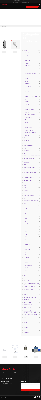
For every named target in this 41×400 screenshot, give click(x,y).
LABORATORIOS (27, 88)
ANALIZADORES (27, 55)
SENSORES (26, 122)
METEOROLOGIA (27, 91)
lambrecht (26, 241)
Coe (25, 213)
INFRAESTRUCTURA (27, 81)
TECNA (25, 320)
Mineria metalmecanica (27, 278)
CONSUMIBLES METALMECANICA (28, 160)
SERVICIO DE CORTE (28, 272)
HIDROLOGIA (26, 78)
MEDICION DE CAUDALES (28, 89)
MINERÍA (25, 275)
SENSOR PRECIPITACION (27, 307)
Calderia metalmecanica (27, 148)
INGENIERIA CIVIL (27, 83)
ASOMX (25, 142)
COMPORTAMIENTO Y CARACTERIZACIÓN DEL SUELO (31, 155)
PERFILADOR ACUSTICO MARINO (29, 109)
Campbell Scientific (27, 210)
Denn (25, 216)
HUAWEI (25, 188)
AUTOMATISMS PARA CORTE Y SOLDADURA (30, 145)
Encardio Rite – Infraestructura (29, 219)
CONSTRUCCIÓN (27, 63)
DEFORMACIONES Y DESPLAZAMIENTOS (29, 167)
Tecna (25, 252)
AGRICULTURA (27, 52)
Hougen (26, 231)
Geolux (26, 229)
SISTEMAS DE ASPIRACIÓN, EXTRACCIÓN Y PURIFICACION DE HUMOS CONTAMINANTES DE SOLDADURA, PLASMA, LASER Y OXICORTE (30, 311)
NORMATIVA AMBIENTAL (28, 102)
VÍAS (24, 330)
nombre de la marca (27, 244)
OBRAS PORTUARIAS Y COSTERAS (28, 289)
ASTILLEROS (26, 262)
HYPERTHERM (26, 190)
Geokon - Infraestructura (28, 228)
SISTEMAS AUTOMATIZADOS (29, 125)
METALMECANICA (26, 257)
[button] (39, 4)
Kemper (26, 237)
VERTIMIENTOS (27, 135)
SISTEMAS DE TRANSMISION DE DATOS (30, 132)
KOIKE (24, 198)
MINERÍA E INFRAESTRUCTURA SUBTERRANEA (30, 277)
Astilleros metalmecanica (27, 143)
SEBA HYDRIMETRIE (26, 305)
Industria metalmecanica (27, 193)
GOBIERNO (26, 75)
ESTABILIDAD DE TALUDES (27, 175)
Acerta (7, 397)
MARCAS (25, 205)
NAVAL (26, 99)
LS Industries (26, 242)
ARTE (25, 260)
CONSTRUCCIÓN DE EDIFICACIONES (29, 158)
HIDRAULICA (26, 76)
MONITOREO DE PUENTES (27, 280)
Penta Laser (26, 247)
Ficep (25, 224)
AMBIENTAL (25, 50)
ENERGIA (26, 68)
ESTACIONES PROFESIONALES (29, 71)
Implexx (26, 236)
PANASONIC (25, 292)
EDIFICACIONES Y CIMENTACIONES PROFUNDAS (30, 172)
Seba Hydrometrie (27, 249)
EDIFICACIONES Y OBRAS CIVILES (28, 174)
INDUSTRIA (26, 267)
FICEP (24, 182)
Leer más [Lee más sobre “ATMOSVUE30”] (15, 356)
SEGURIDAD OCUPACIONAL (28, 120)
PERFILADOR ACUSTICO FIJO (29, 107)
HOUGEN (25, 187)
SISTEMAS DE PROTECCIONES (29, 130)
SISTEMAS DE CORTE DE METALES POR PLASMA (30, 314)
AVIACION (26, 58)
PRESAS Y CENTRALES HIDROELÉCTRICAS (30, 297)
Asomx (26, 208)
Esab (25, 221)
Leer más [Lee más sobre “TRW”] (26, 356)
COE (24, 153)
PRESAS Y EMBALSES (26, 299)
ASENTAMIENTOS (26, 140)
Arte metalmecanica (26, 138)
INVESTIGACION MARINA (28, 86)
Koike (25, 239)
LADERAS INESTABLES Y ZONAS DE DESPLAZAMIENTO (31, 200)
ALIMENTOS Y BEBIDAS (28, 259)
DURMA (25, 170)
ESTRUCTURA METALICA (28, 265)
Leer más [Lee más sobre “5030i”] (36, 356)
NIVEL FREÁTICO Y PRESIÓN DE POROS (29, 286)
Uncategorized (26, 327)
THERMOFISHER (26, 324)
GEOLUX (25, 185)
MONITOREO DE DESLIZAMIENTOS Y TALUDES (31, 96)
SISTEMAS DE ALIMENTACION (29, 127)
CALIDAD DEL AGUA (27, 60)
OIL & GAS (26, 106)
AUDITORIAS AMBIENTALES (29, 57)
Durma (26, 218)
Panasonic (26, 246)
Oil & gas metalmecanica (27, 291)
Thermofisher (27, 255)
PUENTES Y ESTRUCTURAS (27, 302)
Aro (25, 206)
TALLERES (26, 273)
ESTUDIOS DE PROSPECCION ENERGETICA (31, 73)
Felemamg (26, 223)
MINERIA (26, 93)
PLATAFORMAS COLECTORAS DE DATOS (30, 114)
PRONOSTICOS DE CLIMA (28, 117)
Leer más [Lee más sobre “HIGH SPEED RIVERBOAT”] (4, 356)
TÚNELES (25, 325)
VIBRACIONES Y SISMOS (27, 332)
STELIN (25, 317)
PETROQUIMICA (27, 112)
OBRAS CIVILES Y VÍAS (27, 287)
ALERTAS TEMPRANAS (28, 53)
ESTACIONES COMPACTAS (28, 70)
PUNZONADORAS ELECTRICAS (28, 304)
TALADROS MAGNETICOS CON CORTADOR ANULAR (31, 319)
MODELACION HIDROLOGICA (29, 94)
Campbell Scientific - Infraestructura (30, 211)
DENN (24, 169)
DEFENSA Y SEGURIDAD (28, 65)
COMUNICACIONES (26, 156)
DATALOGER (25, 164)
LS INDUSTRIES (26, 203)
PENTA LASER (26, 294)
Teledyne (26, 254)
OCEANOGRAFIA (27, 104)
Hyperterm (26, 234)
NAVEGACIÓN (27, 101)
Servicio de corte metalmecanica (28, 309)
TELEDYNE (25, 322)
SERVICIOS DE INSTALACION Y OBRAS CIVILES (31, 124)
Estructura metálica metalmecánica (29, 177)
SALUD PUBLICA (27, 119)
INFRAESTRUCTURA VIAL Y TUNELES (29, 195)
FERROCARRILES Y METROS (28, 180)
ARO (24, 137)
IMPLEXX (25, 192)
